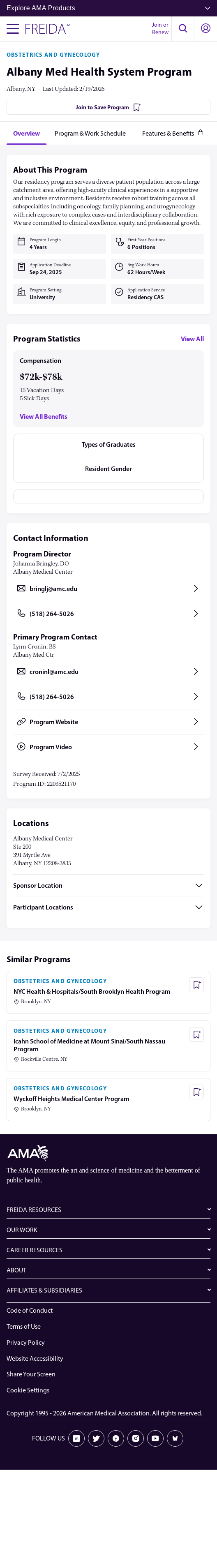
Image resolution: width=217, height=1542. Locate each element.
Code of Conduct (30, 1310)
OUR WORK (22, 1230)
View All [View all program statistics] (192, 339)
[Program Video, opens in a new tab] (108, 747)
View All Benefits (43, 416)
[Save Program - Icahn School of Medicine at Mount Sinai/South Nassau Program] (196, 1034)
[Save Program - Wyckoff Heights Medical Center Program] (196, 1092)
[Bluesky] (175, 1438)
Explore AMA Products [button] (108, 8)
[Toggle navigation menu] (13, 29)
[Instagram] (135, 1438)
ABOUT (16, 1270)
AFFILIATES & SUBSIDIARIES (44, 1290)
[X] (96, 1438)
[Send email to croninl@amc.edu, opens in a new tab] (108, 672)
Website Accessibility (35, 1358)
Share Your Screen (31, 1374)
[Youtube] (155, 1438)
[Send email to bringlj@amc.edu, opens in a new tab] (108, 588)
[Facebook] (116, 1438)
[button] (183, 29)
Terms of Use (24, 1326)
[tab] (26, 133)
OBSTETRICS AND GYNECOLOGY (53, 54)
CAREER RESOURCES (34, 1250)
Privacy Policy (26, 1342)
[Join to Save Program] (108, 107)
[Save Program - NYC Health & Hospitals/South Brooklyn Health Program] (196, 984)
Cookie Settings (28, 1390)
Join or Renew (160, 28)
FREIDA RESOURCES (34, 1210)
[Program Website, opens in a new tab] (108, 722)
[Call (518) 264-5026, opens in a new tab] (108, 614)
